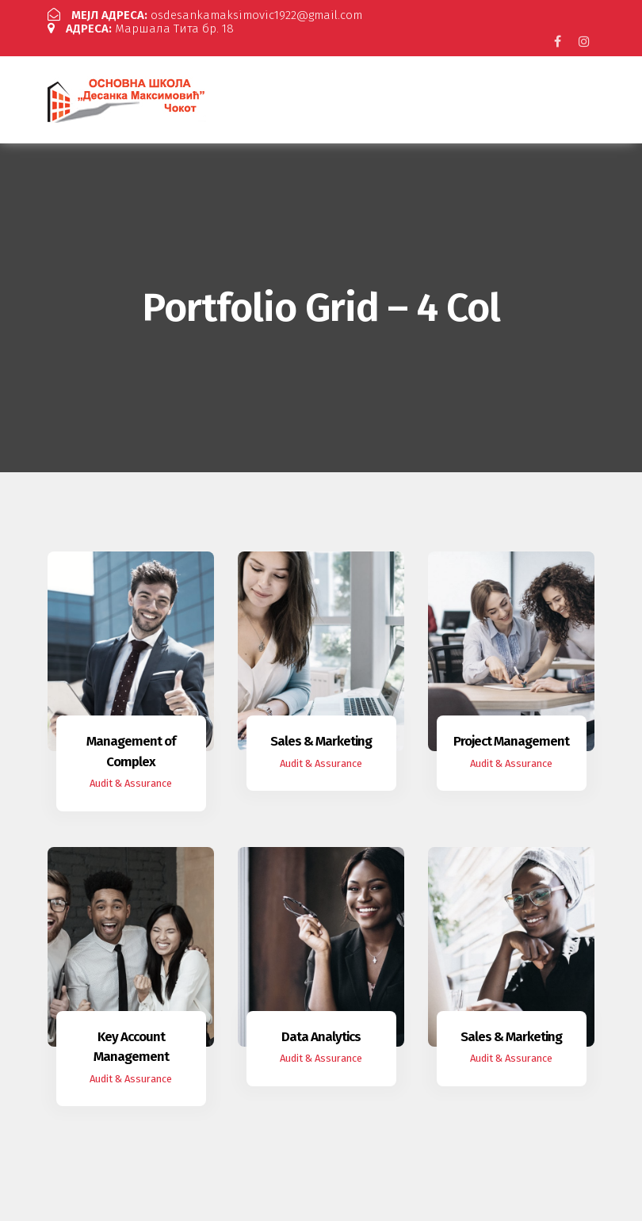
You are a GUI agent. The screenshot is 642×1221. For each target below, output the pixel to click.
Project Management (511, 741)
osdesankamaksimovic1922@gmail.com (205, 15)
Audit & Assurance (131, 783)
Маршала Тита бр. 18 (141, 28)
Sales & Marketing (321, 741)
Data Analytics (321, 1036)
